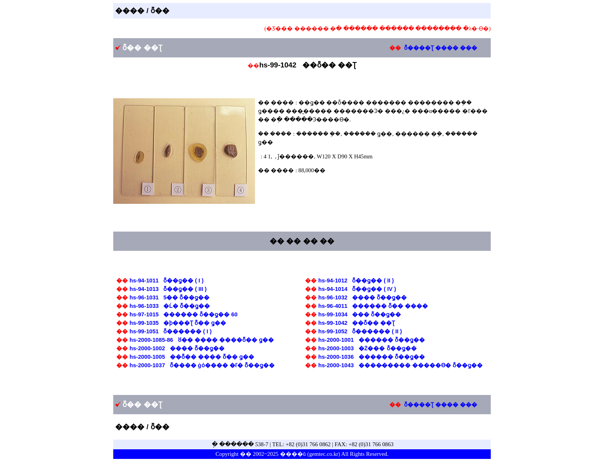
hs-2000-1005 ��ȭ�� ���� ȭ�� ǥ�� (191, 357)
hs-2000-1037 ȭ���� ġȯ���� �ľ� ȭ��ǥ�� (202, 365)
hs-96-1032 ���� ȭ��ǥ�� (362, 297)
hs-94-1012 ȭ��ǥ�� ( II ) (356, 280)
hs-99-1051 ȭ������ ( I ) (170, 331)
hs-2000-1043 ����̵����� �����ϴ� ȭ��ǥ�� (400, 365)
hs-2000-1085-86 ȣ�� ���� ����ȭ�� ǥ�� (201, 340)
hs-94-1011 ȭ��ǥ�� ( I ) (166, 280)
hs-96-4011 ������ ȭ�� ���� (373, 306)
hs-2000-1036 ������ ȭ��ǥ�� (371, 357)
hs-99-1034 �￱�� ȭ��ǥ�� (359, 314)
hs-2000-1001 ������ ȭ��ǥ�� (371, 340)
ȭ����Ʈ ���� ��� (440, 48)
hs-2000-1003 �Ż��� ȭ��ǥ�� (367, 348)
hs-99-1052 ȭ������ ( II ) (360, 331)
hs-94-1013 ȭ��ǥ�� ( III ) (167, 289)
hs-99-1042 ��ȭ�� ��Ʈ (356, 323)
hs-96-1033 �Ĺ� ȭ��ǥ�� (169, 306)
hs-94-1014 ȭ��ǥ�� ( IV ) (357, 289)
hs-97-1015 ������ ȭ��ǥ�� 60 (183, 314)
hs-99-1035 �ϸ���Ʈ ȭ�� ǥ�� (177, 323)
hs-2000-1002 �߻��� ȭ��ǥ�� (176, 348)
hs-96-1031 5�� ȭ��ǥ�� (169, 297)
